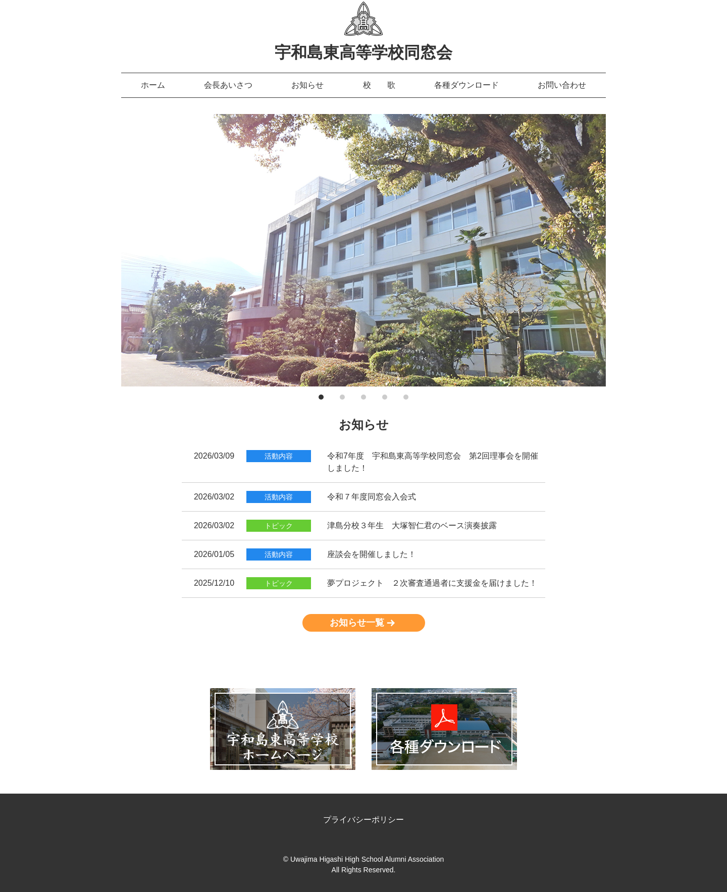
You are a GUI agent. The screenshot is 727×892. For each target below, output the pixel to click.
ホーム (153, 85)
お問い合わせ (562, 85)
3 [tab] (363, 397)
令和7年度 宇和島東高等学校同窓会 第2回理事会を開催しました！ (432, 462)
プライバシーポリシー (363, 819)
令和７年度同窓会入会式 (371, 496)
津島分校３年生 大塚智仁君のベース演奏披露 (412, 525)
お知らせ (307, 85)
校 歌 (379, 85)
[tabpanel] (363, 250)
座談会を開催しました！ (371, 554)
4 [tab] (384, 397)
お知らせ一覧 (357, 623)
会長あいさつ (228, 85)
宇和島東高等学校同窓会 (363, 52)
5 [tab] (405, 397)
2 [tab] (342, 397)
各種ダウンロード (466, 85)
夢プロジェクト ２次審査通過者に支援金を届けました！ (432, 583)
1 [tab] (321, 397)
